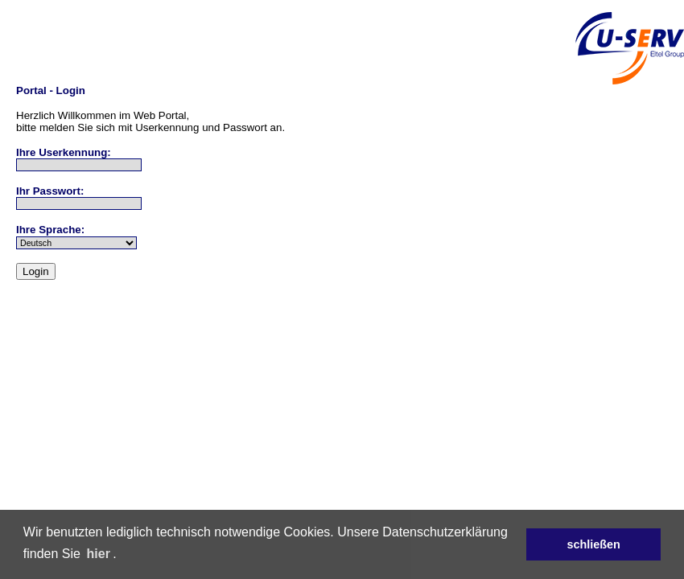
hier (98, 554)
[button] (122, 554)
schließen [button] (593, 544)
